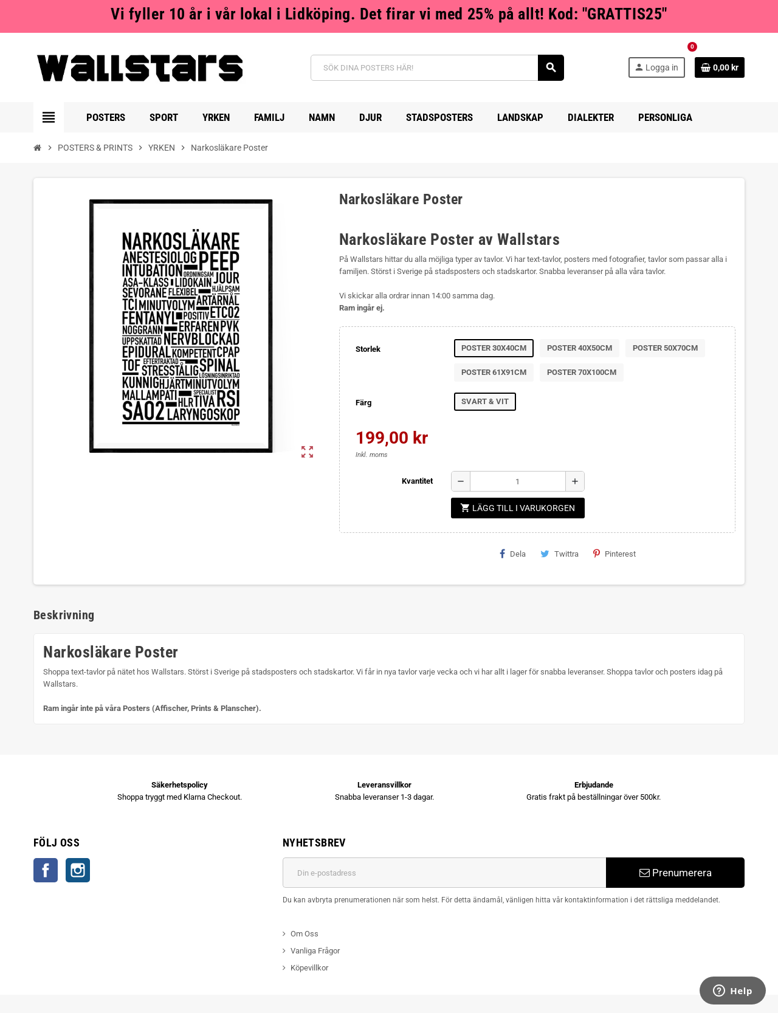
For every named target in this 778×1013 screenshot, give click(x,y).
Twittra (559, 553)
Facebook (45, 870)
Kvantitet (417, 481)
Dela (513, 553)
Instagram (78, 870)
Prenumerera (675, 873)
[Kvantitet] (518, 481)
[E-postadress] (444, 872)
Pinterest (614, 553)
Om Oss (304, 933)
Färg (363, 402)
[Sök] (437, 68)
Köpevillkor (309, 967)
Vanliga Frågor (315, 950)
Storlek (368, 349)
